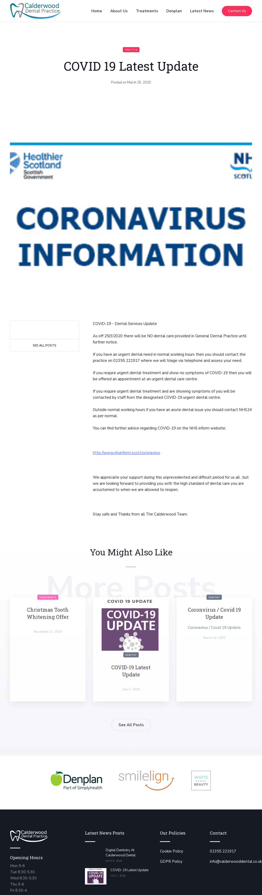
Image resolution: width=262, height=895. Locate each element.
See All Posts (44, 345)
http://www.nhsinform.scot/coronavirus (126, 452)
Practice (131, 49)
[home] (35, 11)
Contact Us (237, 11)
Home (96, 11)
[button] (119, 11)
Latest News (202, 11)
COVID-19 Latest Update (129, 870)
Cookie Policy (171, 851)
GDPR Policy (171, 861)
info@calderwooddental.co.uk (236, 861)
